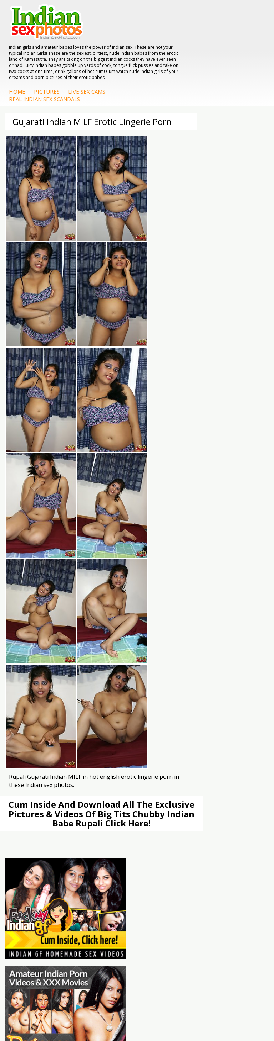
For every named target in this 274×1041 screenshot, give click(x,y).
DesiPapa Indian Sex (38, 697)
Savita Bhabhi (167, 718)
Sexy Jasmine (167, 711)
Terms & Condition (120, 1012)
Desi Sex (25, 718)
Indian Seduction (34, 654)
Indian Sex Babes (34, 669)
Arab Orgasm (167, 583)
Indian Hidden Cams (175, 647)
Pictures (161, 56)
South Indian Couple (175, 726)
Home (131, 56)
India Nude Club (170, 605)
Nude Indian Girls (34, 676)
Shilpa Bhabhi (167, 733)
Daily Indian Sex (33, 598)
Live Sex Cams (200, 56)
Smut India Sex (32, 612)
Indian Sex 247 (168, 612)
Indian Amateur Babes (177, 662)
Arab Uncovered (170, 676)
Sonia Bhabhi (167, 704)
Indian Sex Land (170, 619)
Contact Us (163, 1012)
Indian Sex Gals (32, 662)
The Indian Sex (32, 583)
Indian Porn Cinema (37, 640)
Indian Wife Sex (32, 605)
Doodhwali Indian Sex (40, 590)
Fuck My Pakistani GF (39, 733)
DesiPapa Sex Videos (176, 640)
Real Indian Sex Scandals (158, 63)
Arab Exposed (30, 704)
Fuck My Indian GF (173, 654)
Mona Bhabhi (167, 697)
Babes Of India (169, 590)
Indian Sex (26, 711)
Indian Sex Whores (36, 647)
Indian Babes (167, 669)
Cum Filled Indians (172, 598)
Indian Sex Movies (35, 619)
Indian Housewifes (36, 726)
